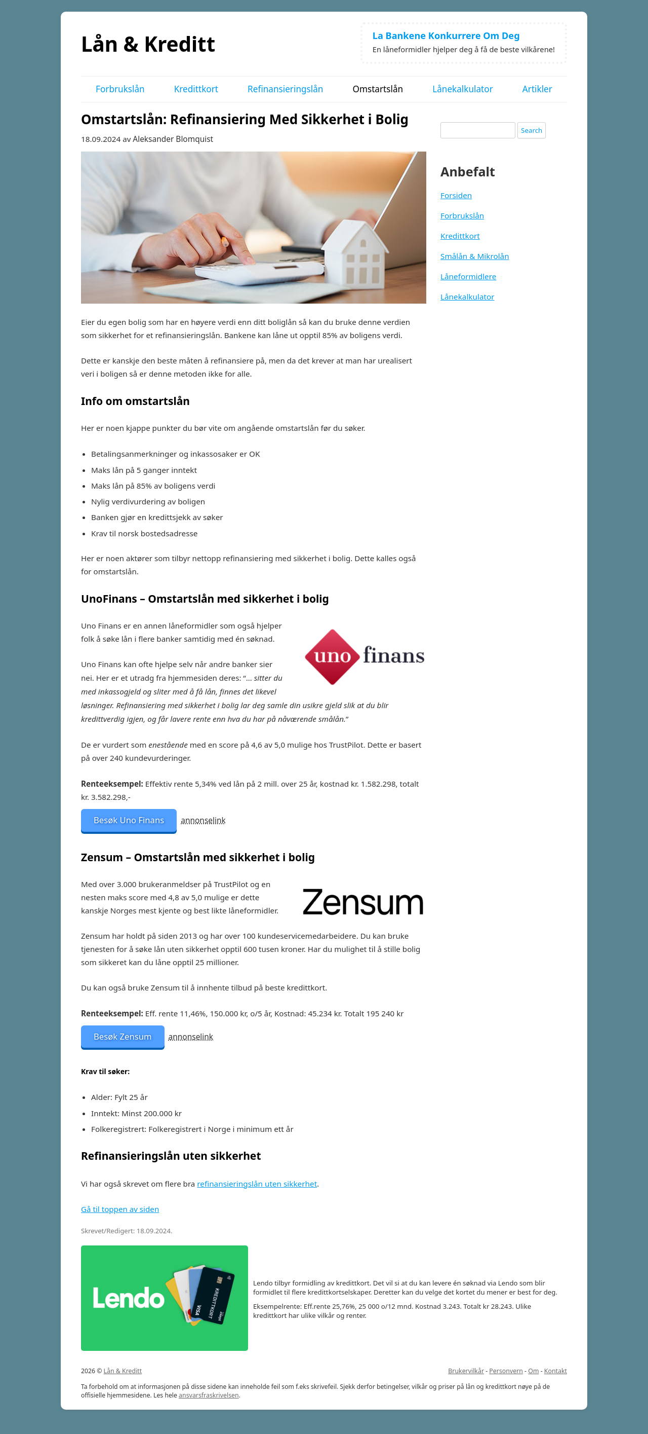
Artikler (537, 89)
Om (533, 1371)
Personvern (506, 1371)
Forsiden (456, 195)
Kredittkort (196, 89)
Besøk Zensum (123, 1036)
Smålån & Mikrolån (474, 256)
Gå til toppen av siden (120, 1209)
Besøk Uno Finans (129, 820)
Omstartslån (377, 89)
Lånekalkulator (462, 89)
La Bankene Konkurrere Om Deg (446, 35)
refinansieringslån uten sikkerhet (257, 1184)
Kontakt (555, 1371)
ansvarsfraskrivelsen (209, 1395)
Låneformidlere (468, 276)
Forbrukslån (120, 89)
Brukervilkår (466, 1371)
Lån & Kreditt (148, 44)
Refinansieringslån (285, 89)
